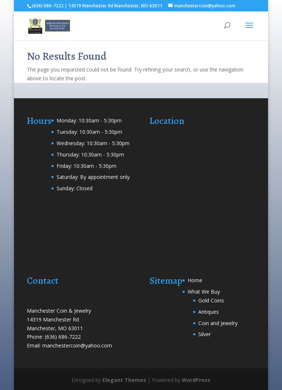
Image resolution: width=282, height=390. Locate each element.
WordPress (196, 379)
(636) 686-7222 (63, 336)
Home (195, 280)
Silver (204, 334)
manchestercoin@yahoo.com (77, 345)
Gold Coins (211, 300)
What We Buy (204, 291)
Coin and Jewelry (218, 323)
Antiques (208, 311)
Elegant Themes (124, 379)
